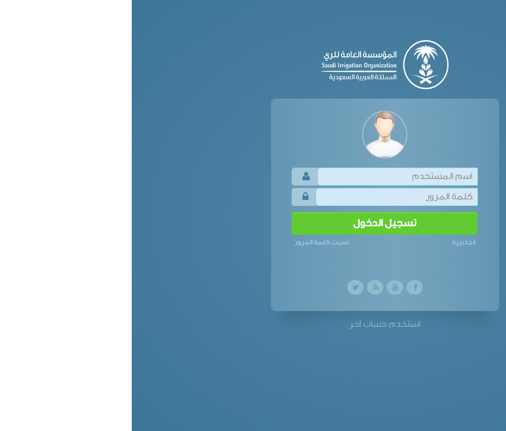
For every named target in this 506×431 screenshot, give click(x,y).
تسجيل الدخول (252, 223)
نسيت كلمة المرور (190, 242)
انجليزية (332, 242)
